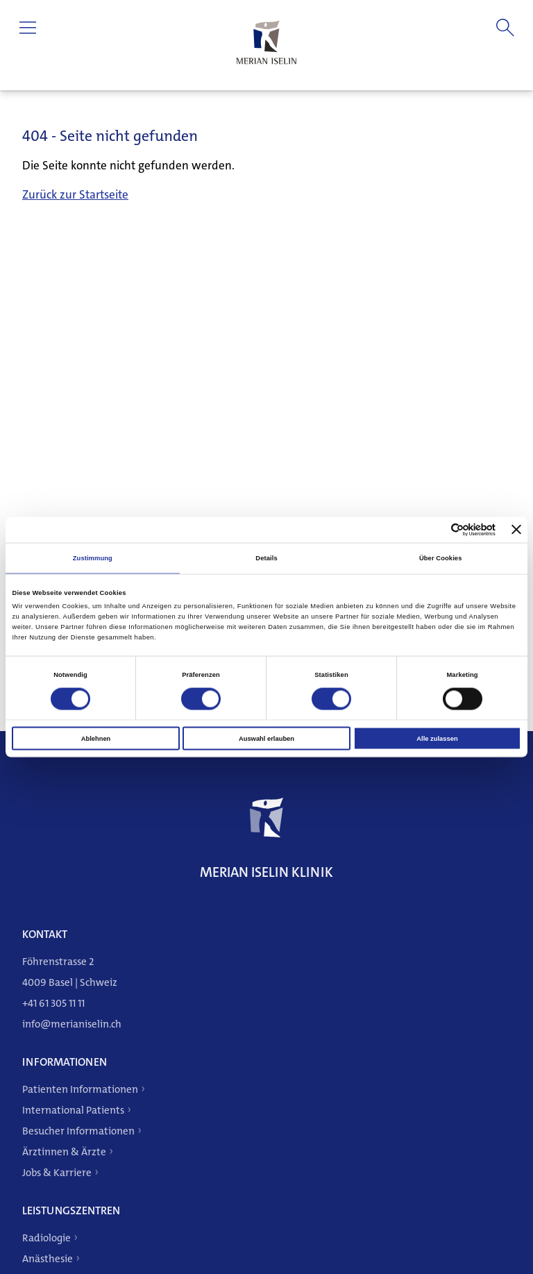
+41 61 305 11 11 (53, 1003)
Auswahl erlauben (266, 738)
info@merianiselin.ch (71, 1024)
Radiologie (46, 1238)
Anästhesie (47, 1259)
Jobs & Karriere (57, 1173)
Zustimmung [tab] (92, 558)
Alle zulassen (436, 738)
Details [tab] (266, 558)
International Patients (73, 1110)
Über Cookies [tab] (440, 558)
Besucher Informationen (78, 1131)
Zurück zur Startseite (75, 194)
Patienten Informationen (80, 1089)
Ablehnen (96, 738)
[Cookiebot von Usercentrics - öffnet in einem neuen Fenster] (435, 529)
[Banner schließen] (516, 530)
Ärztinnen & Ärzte (64, 1152)
